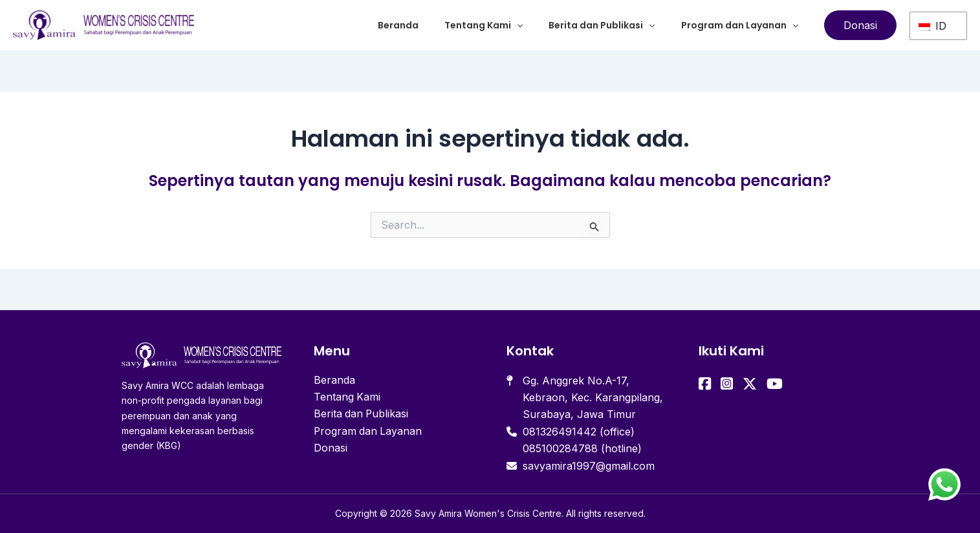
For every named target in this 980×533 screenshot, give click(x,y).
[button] (860, 25)
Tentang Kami (483, 25)
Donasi (330, 448)
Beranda (398, 25)
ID (932, 25)
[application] (517, 25)
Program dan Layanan (739, 25)
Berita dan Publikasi (602, 25)
